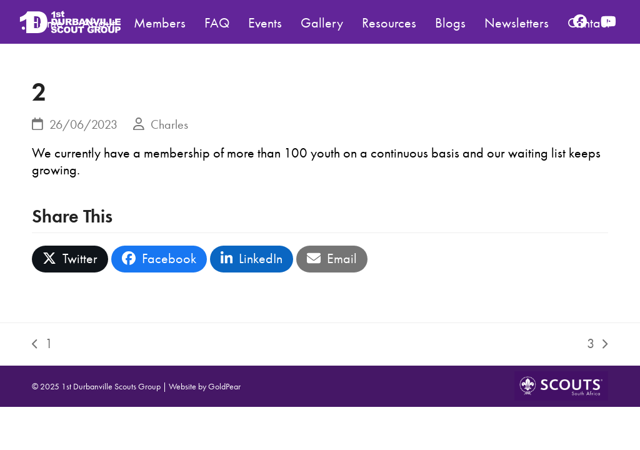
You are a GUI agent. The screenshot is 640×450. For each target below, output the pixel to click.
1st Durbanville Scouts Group (111, 386)
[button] (70, 259)
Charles (169, 124)
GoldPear (224, 386)
